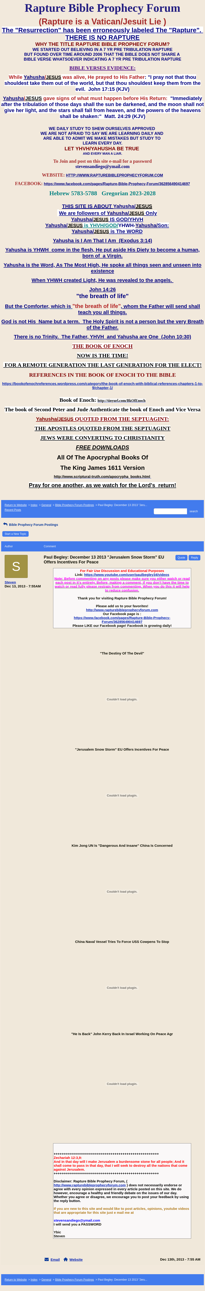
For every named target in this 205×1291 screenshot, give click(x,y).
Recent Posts (13, 510)
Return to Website (16, 505)
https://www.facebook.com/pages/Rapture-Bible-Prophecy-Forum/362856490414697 (122, 620)
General (46, 505)
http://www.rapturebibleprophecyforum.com (122, 610)
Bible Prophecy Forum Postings (74, 505)
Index (34, 505)
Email (55, 1259)
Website (76, 1259)
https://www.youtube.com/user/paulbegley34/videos (126, 575)
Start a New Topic (15, 534)
